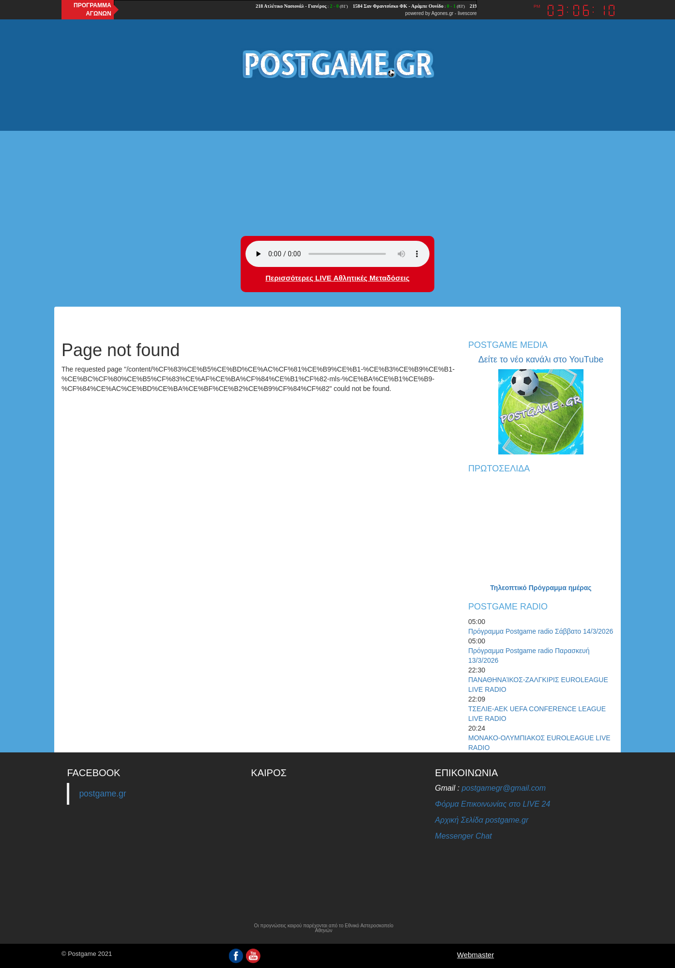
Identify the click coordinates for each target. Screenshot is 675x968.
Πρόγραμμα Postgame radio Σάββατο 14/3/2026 (540, 631)
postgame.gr (102, 793)
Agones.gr (442, 13)
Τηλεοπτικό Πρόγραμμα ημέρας (540, 588)
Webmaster (475, 955)
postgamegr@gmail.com (503, 788)
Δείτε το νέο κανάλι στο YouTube (540, 359)
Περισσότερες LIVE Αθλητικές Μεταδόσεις (337, 278)
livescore (467, 13)
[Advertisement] (337, 158)
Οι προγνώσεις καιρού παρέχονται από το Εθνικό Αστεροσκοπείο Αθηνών (323, 928)
